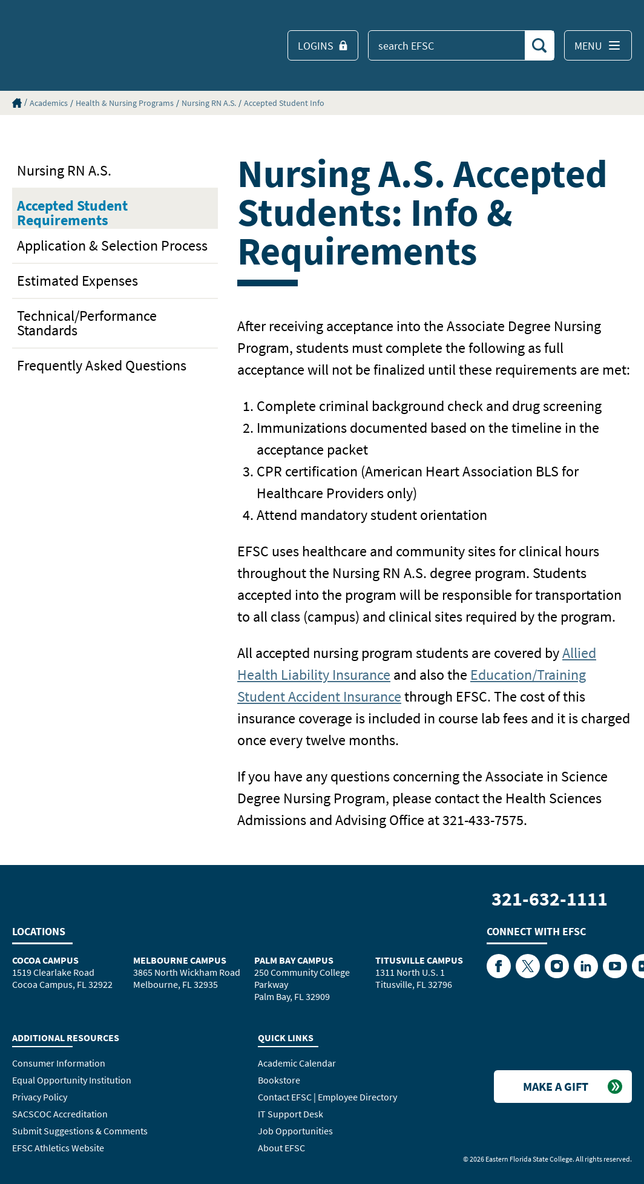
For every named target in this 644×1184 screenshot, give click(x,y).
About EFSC (281, 1148)
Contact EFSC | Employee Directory (327, 1097)
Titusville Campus (419, 960)
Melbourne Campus (179, 960)
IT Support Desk (290, 1114)
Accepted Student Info (284, 102)
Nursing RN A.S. (209, 102)
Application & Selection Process (112, 245)
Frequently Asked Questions (101, 365)
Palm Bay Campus (294, 960)
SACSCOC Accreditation (60, 1114)
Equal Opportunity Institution (71, 1080)
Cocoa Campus (45, 960)
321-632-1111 (549, 899)
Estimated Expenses (77, 280)
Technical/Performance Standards (87, 323)
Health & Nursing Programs (125, 102)
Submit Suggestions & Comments (80, 1131)
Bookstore (279, 1080)
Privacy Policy (39, 1097)
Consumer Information (58, 1063)
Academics (49, 102)
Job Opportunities (295, 1131)
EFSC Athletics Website (58, 1148)
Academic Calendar (297, 1063)
